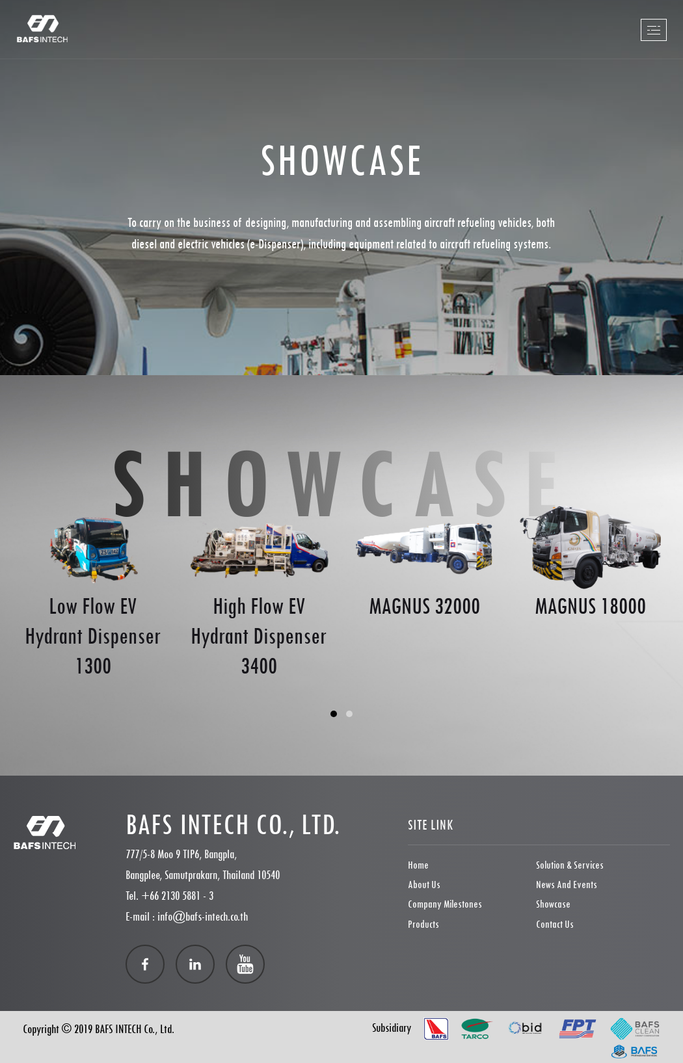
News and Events (566, 884)
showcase (553, 904)
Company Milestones (445, 904)
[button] (334, 713)
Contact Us (555, 924)
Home (418, 865)
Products (423, 924)
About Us (424, 884)
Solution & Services (570, 865)
